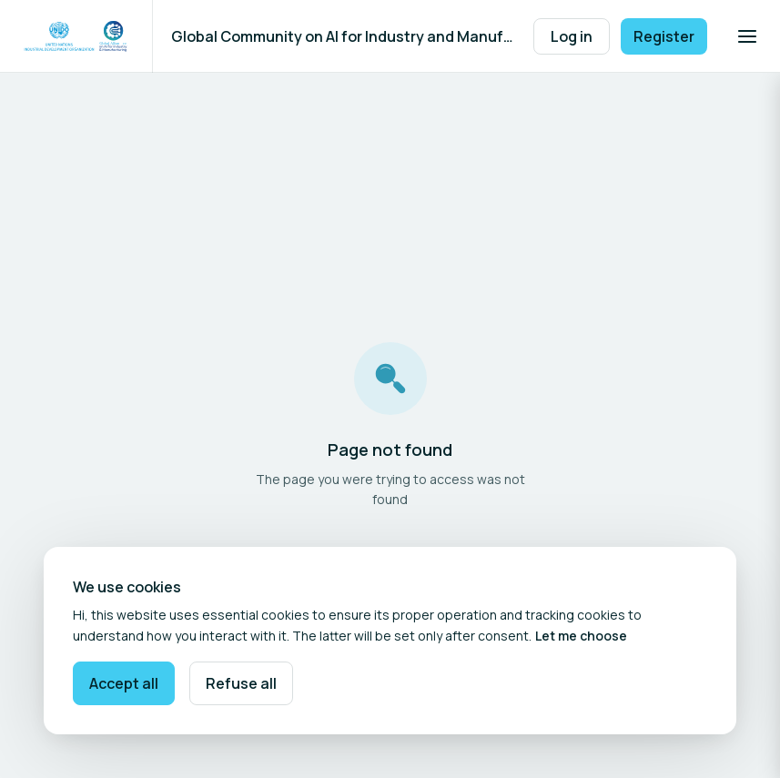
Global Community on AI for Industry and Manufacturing (343, 36)
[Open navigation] (747, 36)
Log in (572, 36)
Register (663, 36)
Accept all (123, 683)
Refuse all (241, 683)
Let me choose (581, 635)
